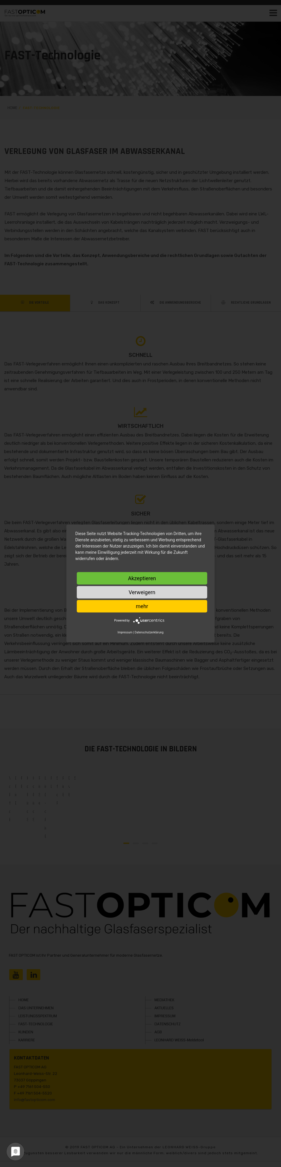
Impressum (124, 632)
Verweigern (142, 592)
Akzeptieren (142, 578)
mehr (142, 606)
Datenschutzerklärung (149, 632)
